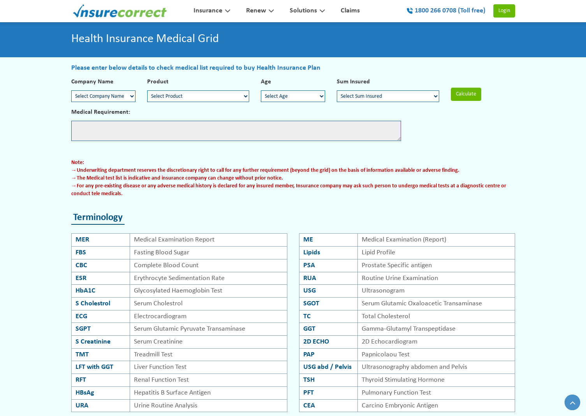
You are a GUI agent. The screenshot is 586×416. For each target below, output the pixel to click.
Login (504, 11)
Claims (350, 10)
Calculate (466, 94)
